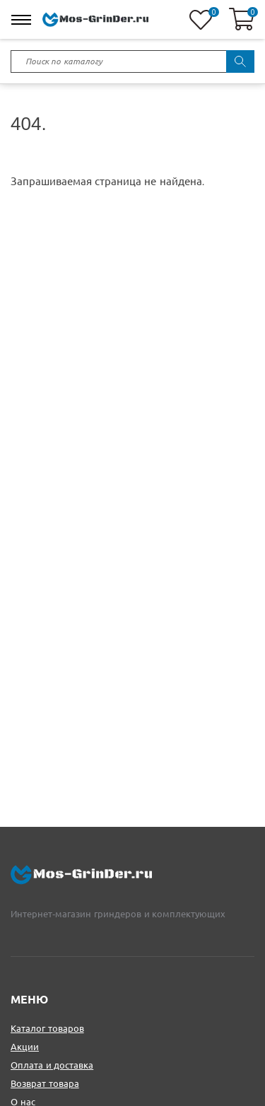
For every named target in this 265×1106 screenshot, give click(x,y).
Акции (25, 1047)
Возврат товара (45, 1083)
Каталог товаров (47, 1028)
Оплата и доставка (52, 1065)
